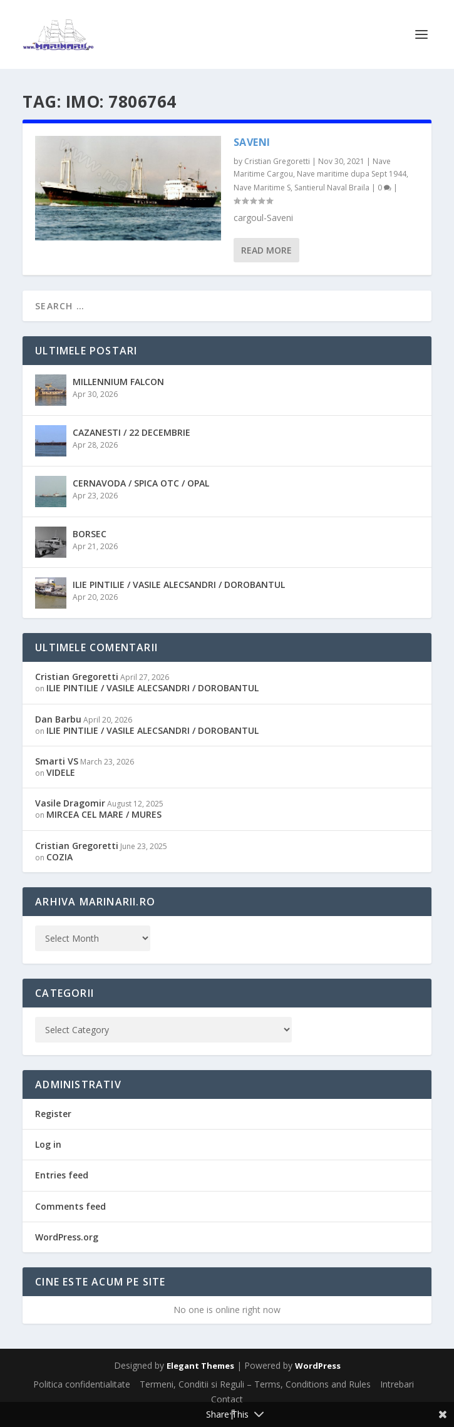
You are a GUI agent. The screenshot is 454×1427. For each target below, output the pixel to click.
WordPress (318, 1365)
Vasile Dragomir (70, 803)
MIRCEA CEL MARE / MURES (104, 814)
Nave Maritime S (262, 187)
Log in (48, 1144)
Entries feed (61, 1175)
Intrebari (397, 1384)
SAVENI (252, 142)
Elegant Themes (200, 1365)
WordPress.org (66, 1237)
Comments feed (70, 1206)
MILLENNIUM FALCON (118, 382)
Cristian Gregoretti (277, 161)
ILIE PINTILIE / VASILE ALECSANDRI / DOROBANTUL (179, 584)
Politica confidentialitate (81, 1384)
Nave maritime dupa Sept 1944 (351, 173)
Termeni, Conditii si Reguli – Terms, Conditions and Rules (255, 1384)
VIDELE (60, 772)
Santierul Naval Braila (331, 187)
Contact (227, 1399)
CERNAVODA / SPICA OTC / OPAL (141, 483)
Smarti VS (56, 761)
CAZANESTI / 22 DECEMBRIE (131, 432)
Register (53, 1114)
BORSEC (89, 534)
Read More (266, 250)
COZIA (59, 857)
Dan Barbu (58, 719)
